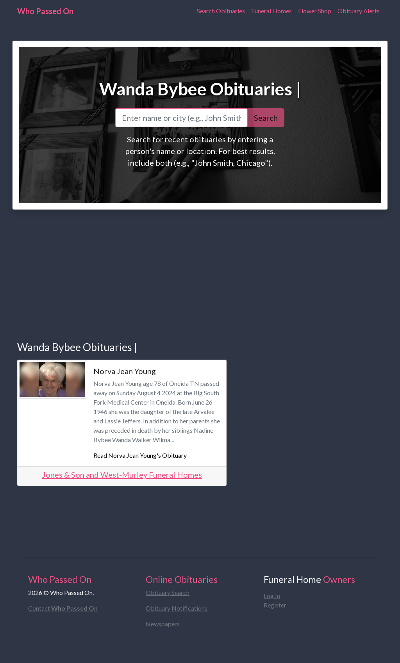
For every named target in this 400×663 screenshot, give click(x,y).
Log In (272, 595)
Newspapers (163, 623)
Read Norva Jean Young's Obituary (140, 455)
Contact (63, 608)
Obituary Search (167, 592)
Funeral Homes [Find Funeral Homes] (271, 10)
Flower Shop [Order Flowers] (314, 10)
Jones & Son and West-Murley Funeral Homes (122, 474)
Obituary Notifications (176, 608)
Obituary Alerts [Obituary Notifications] (359, 10)
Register (275, 605)
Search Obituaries (221, 10)
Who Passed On (45, 11)
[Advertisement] (200, 267)
